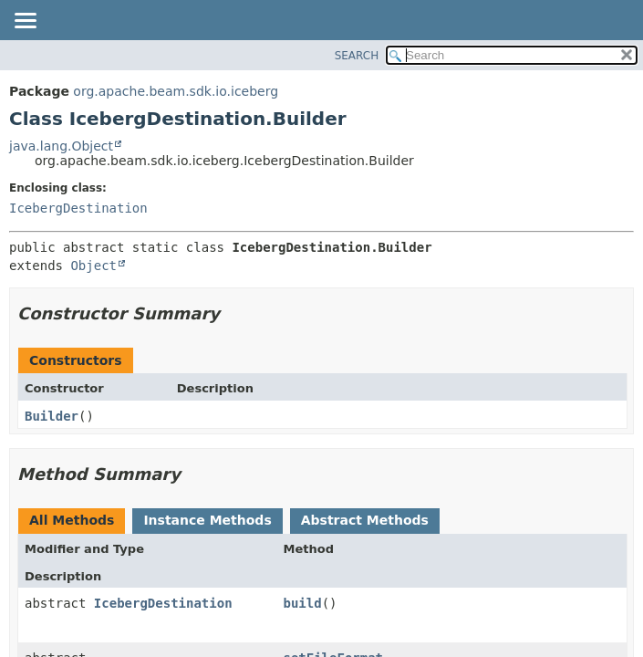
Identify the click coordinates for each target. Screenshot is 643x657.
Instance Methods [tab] (207, 520)
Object (93, 265)
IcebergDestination (78, 208)
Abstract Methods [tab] (365, 520)
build (302, 603)
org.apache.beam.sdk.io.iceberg (175, 91)
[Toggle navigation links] (24, 22)
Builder (51, 416)
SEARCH (357, 55)
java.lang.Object (61, 146)
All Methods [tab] (71, 520)
